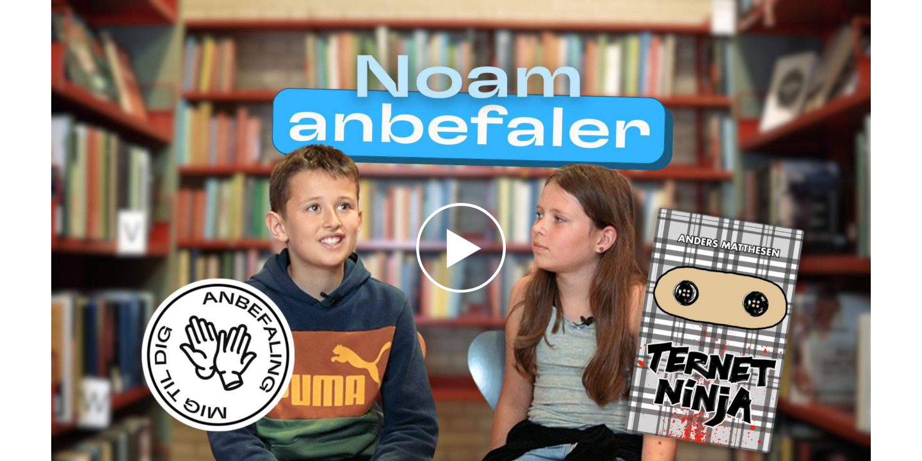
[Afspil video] (461, 289)
